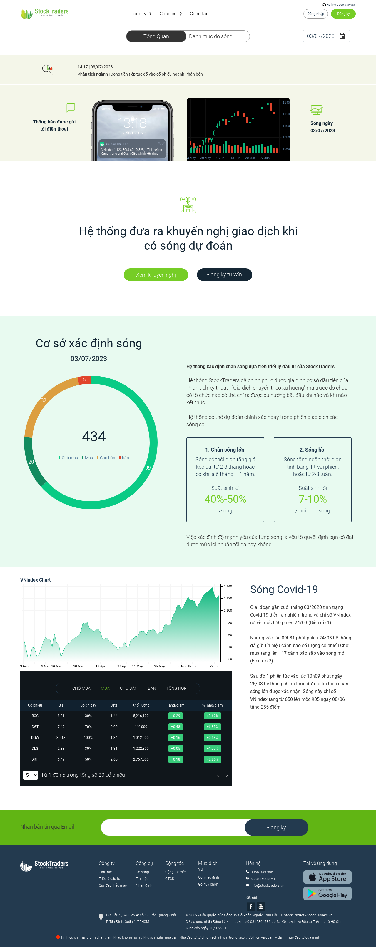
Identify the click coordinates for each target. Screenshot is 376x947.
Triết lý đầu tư (109, 879)
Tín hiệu (142, 879)
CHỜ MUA (81, 688)
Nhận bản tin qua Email (47, 827)
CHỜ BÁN (129, 688)
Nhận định (144, 885)
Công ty (138, 13)
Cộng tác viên (176, 872)
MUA (105, 688)
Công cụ (168, 13)
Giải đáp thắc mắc (113, 885)
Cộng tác (199, 13)
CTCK (169, 879)
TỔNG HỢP (176, 688)
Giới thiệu (106, 872)
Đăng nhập (315, 14)
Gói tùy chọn (208, 884)
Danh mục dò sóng (211, 36)
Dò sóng (142, 872)
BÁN (152, 688)
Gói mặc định (208, 878)
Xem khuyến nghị (156, 275)
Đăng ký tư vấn (224, 274)
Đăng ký (343, 14)
